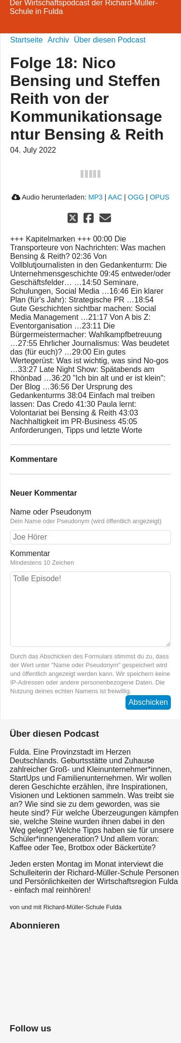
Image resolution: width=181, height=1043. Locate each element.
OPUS (159, 197)
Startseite (26, 40)
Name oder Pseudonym (90, 516)
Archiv (58, 40)
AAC (115, 197)
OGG (136, 197)
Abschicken (148, 702)
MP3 (95, 197)
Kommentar (90, 558)
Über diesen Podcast (110, 40)
